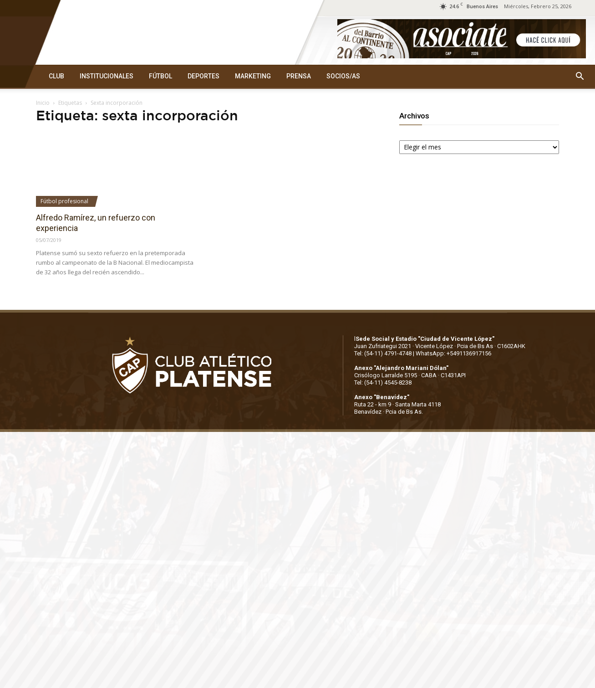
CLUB (56, 76)
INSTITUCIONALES (106, 76)
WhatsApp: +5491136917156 (453, 353)
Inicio (43, 103)
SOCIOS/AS (343, 76)
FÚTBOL (160, 76)
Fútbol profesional (64, 201)
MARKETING (253, 76)
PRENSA (298, 76)
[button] (579, 76)
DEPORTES (203, 76)
